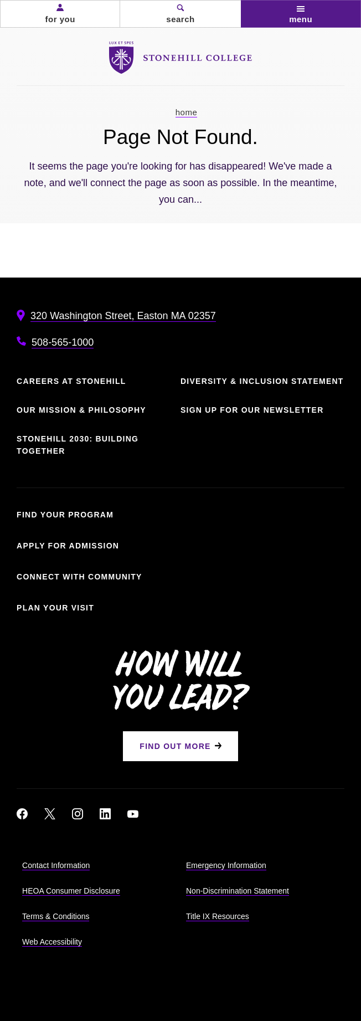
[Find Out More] (180, 746)
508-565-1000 (63, 342)
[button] (60, 14)
